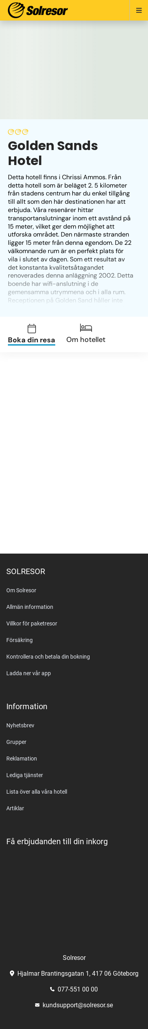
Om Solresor (21, 590)
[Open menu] (135, 10)
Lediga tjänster (24, 775)
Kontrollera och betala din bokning (48, 656)
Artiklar (15, 808)
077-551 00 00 (74, 989)
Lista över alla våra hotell (36, 792)
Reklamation (21, 758)
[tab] (36, 335)
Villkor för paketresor (31, 623)
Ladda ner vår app (28, 673)
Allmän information (29, 607)
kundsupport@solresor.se (74, 1005)
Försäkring (19, 640)
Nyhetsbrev (20, 725)
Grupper (16, 742)
